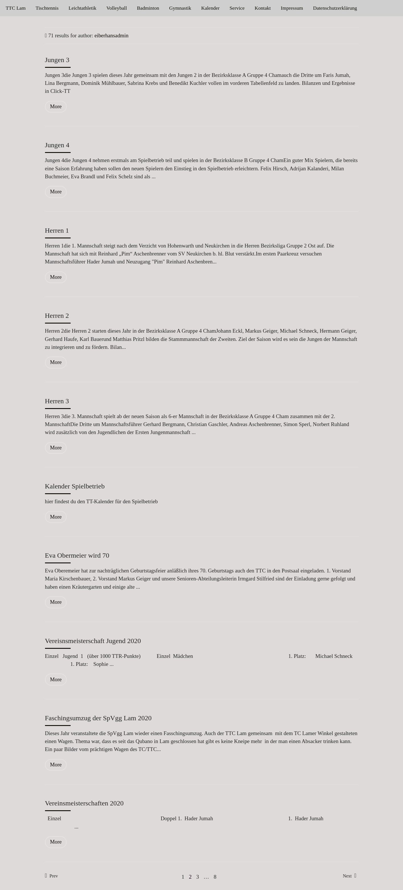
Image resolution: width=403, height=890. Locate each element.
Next (349, 875)
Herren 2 (57, 315)
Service (237, 8)
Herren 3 (57, 401)
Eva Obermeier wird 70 (77, 555)
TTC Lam (16, 8)
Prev (51, 875)
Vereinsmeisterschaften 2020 (84, 803)
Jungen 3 (57, 60)
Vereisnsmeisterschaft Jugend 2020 (93, 641)
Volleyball (117, 8)
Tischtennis (47, 8)
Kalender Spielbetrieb (75, 486)
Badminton (148, 8)
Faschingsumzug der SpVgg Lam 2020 (98, 718)
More (56, 106)
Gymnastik (180, 8)
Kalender (210, 8)
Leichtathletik (83, 8)
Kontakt (263, 8)
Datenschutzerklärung (335, 8)
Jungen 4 (57, 145)
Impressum (292, 8)
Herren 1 (57, 230)
